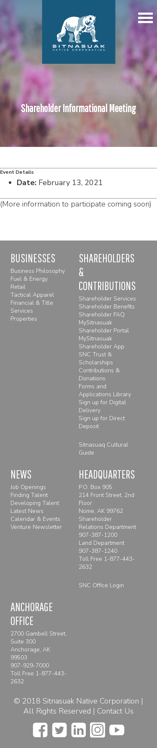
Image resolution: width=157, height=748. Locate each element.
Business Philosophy (37, 271)
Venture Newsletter (36, 527)
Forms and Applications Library (105, 390)
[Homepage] (78, 32)
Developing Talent (34, 503)
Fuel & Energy (29, 279)
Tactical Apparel (32, 295)
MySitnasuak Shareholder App (101, 342)
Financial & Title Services (31, 307)
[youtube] (116, 727)
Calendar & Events (35, 519)
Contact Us (115, 711)
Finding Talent (29, 495)
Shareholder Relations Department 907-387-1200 (107, 527)
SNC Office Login (101, 585)
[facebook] (40, 727)
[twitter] (59, 727)
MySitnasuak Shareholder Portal (104, 327)
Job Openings (28, 487)
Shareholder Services (107, 299)
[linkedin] (78, 727)
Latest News (27, 511)
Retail (18, 287)
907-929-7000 (29, 666)
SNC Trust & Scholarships (96, 358)
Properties (23, 319)
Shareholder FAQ (102, 315)
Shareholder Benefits (107, 307)
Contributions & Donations (99, 374)
